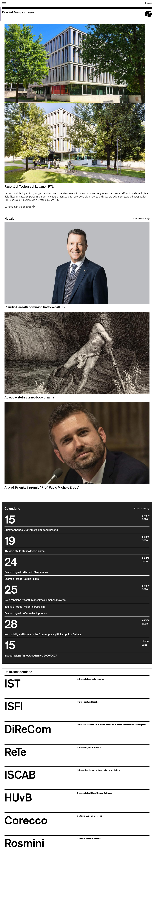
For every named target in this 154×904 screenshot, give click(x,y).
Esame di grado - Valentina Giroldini (25, 606)
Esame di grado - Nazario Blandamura (26, 572)
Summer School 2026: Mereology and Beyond (31, 529)
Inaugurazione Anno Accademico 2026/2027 (31, 655)
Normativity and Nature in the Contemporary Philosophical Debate (43, 634)
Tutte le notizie (141, 218)
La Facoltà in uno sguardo (20, 206)
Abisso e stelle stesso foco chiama (25, 551)
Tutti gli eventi (141, 508)
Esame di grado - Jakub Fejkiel (22, 578)
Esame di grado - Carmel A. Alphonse (26, 613)
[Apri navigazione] (4, 3)
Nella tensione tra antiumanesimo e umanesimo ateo (35, 600)
